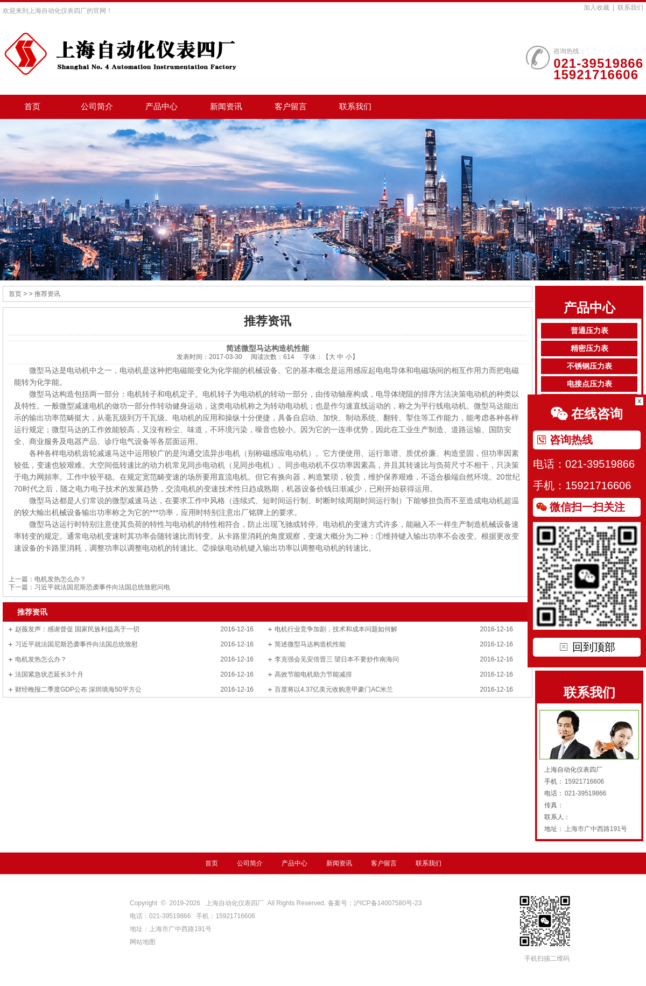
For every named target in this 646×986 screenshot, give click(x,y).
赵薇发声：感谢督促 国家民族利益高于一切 (77, 629)
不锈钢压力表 (589, 366)
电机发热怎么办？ (60, 579)
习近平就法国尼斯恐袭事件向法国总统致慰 (76, 644)
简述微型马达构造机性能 (310, 644)
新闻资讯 (226, 106)
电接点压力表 (589, 384)
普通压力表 (589, 331)
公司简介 (97, 106)
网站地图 (143, 942)
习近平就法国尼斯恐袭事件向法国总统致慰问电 (102, 587)
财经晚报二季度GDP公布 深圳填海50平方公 (78, 689)
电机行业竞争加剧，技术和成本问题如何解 (336, 629)
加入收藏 (596, 7)
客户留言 (291, 106)
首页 (32, 106)
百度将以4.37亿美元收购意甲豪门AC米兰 (334, 689)
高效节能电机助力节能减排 (313, 674)
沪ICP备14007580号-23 (388, 903)
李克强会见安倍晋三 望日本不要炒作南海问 (337, 659)
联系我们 (630, 7)
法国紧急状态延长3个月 (49, 674)
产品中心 (161, 106)
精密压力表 (589, 348)
